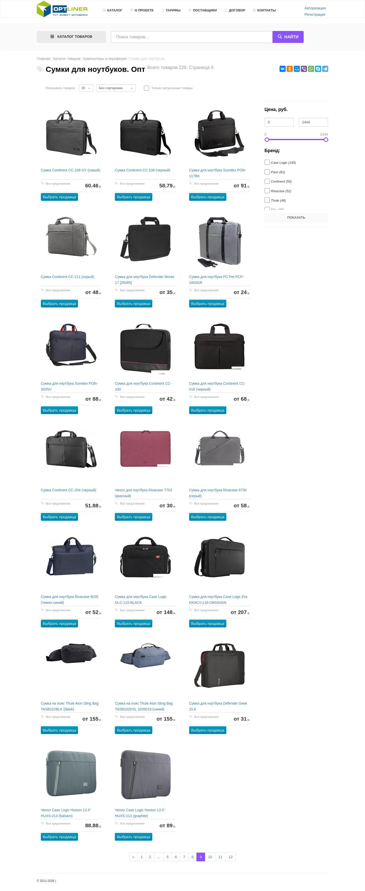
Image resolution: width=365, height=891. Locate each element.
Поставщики (202, 10)
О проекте (142, 10)
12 (231, 857)
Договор (234, 10)
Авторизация (315, 8)
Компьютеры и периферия (105, 59)
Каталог (112, 10)
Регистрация (314, 14)
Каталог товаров (66, 59)
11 (220, 857)
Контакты (264, 10)
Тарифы (170, 10)
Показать (296, 217)
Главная (43, 59)
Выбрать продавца (59, 197)
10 (210, 857)
